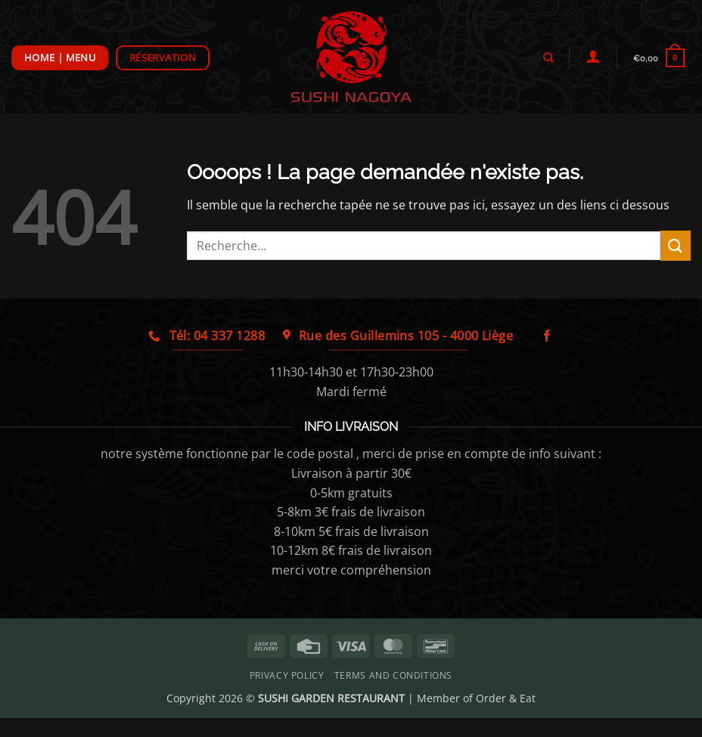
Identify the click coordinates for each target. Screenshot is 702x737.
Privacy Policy (287, 675)
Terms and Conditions (393, 675)
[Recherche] (547, 57)
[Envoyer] (675, 245)
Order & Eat (506, 698)
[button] (658, 58)
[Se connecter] (593, 56)
